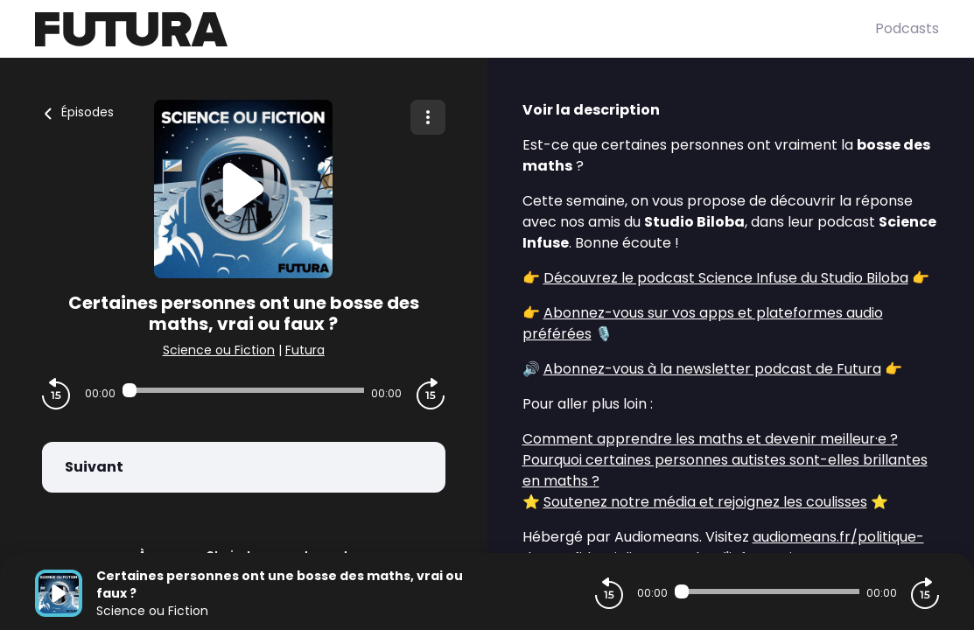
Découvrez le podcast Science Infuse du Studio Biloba (725, 278)
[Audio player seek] (243, 390)
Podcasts (907, 28)
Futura (305, 350)
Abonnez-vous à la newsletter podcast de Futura (712, 369)
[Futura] (455, 29)
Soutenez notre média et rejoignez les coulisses (705, 502)
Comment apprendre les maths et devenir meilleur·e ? (710, 439)
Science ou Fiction (219, 350)
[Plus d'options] (427, 117)
